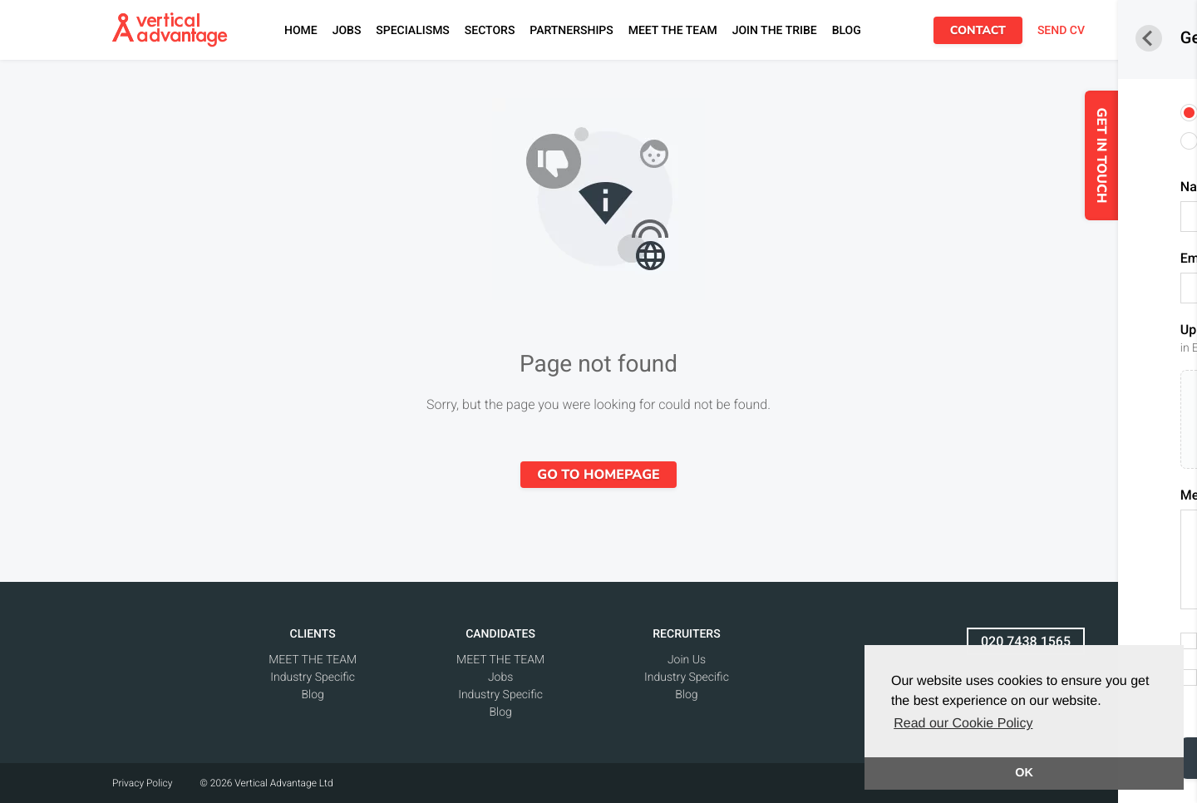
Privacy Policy (142, 783)
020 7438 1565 (1026, 641)
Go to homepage (598, 475)
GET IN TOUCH (1139, 156)
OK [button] (1024, 773)
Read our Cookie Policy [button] (963, 724)
